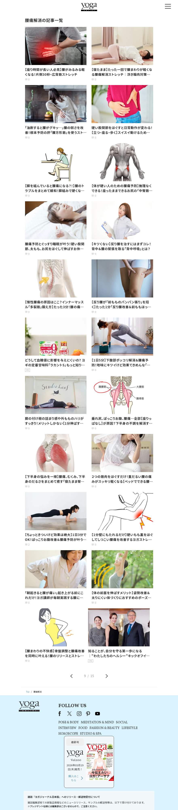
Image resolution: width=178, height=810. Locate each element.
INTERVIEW (53, 728)
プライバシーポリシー (83, 800)
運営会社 (122, 800)
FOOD (69, 728)
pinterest (74, 713)
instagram (65, 713)
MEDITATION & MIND (83, 722)
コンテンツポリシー (106, 800)
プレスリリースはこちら (47, 800)
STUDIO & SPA (76, 734)
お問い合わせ (27, 800)
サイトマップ (136, 800)
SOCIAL (108, 722)
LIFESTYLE (116, 728)
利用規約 (66, 800)
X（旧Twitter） (56, 713)
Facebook (47, 713)
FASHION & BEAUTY (91, 728)
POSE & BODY (54, 722)
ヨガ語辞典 (150, 800)
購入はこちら (137, 743)
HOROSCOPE (54, 734)
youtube (83, 713)
